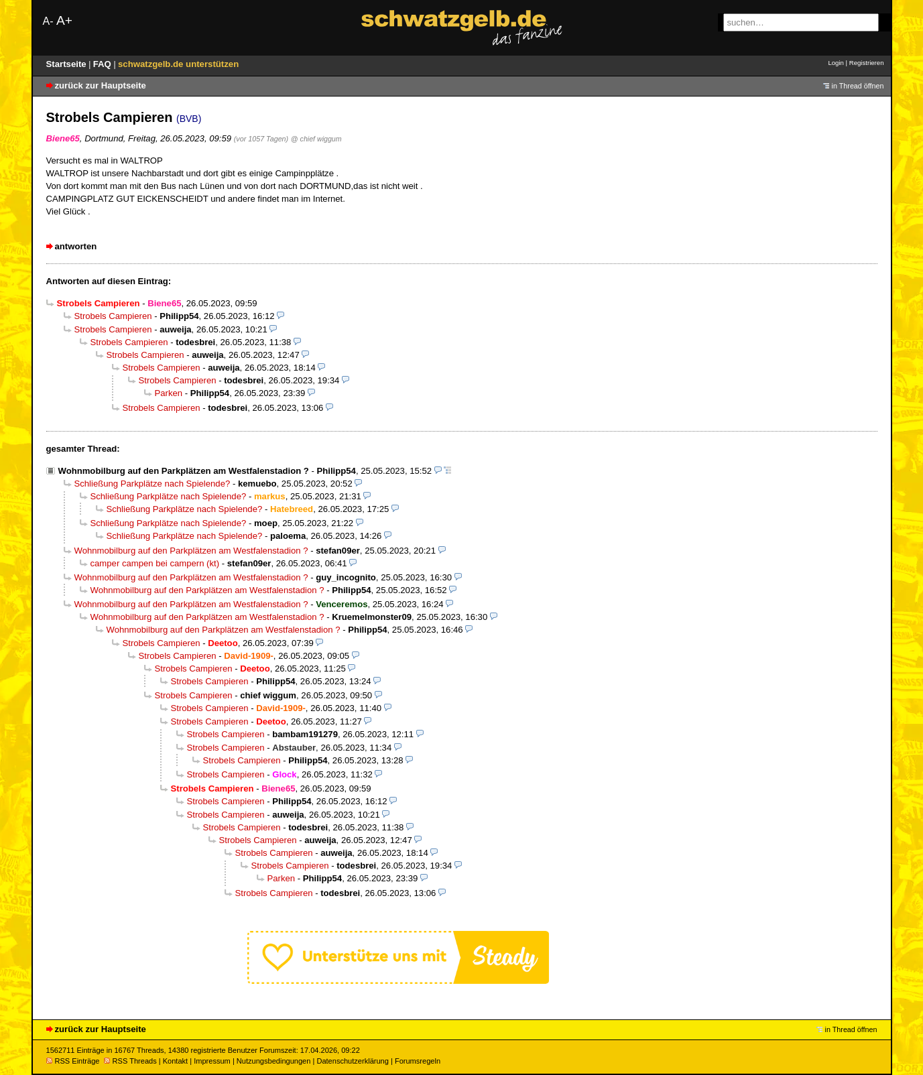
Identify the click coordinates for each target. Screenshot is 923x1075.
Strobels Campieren (113, 316)
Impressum (212, 1061)
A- (48, 21)
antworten (76, 246)
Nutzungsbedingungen (274, 1061)
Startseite (67, 64)
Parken (169, 393)
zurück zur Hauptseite (100, 85)
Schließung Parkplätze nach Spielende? (152, 484)
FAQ (103, 64)
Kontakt (175, 1061)
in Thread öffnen (858, 86)
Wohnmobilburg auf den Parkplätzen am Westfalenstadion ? (183, 471)
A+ (64, 20)
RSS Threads (130, 1061)
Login (835, 62)
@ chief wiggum (316, 139)
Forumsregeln (417, 1061)
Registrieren (866, 62)
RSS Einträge (73, 1061)
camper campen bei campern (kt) (155, 563)
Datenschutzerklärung (352, 1061)
